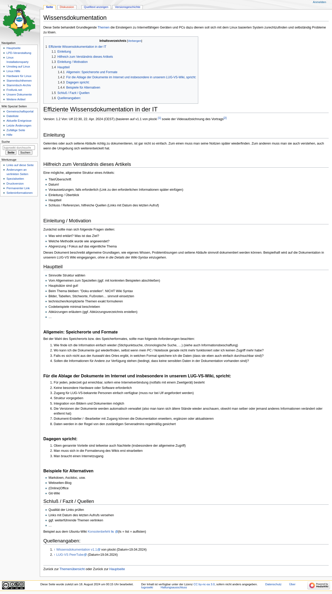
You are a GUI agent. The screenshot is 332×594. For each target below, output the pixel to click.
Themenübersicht (72, 569)
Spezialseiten (15, 178)
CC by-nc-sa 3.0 (204, 584)
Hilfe (9, 134)
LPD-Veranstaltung (18, 52)
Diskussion (67, 6)
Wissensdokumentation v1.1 (76, 549)
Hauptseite (117, 569)
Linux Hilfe (13, 71)
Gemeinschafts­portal (19, 111)
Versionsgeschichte (127, 6)
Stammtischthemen (19, 80)
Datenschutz (273, 584)
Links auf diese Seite (20, 165)
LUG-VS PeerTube (69, 555)
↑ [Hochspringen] (54, 549)
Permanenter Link (18, 188)
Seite (49, 6)
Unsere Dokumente (19, 94)
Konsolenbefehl (101, 531)
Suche (6, 141)
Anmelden (319, 2)
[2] (225, 117)
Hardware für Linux (18, 76)
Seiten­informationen (19, 192)
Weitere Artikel (15, 99)
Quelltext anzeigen (96, 6)
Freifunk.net (14, 89)
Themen (104, 27)
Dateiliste (12, 116)
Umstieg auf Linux (18, 66)
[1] (159, 117)
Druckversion (15, 183)
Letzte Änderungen (18, 125)
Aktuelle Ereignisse (18, 120)
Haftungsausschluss (174, 587)
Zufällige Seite (15, 130)
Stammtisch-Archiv (18, 85)
